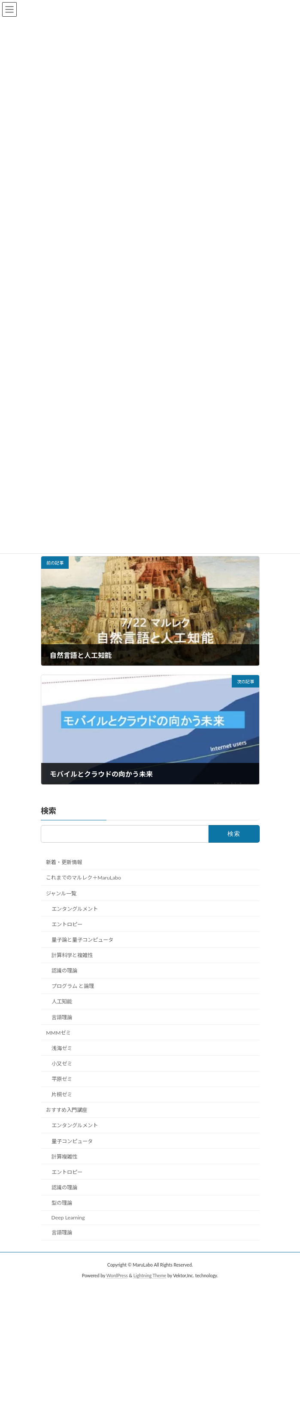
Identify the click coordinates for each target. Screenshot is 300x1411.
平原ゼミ (61, 1079)
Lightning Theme (150, 1275)
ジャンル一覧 (61, 893)
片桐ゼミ (61, 1094)
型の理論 (61, 1203)
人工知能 (61, 1001)
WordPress (117, 1275)
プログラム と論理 (72, 986)
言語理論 (61, 1017)
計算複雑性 (64, 1156)
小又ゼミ (61, 1063)
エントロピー (66, 924)
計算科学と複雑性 (71, 955)
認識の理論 (64, 970)
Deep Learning (68, 1217)
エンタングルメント (74, 908)
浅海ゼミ (61, 1048)
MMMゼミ (58, 1032)
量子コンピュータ (71, 1141)
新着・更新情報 (64, 862)
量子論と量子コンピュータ (82, 939)
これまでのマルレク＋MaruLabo (83, 877)
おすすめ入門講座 (66, 1110)
